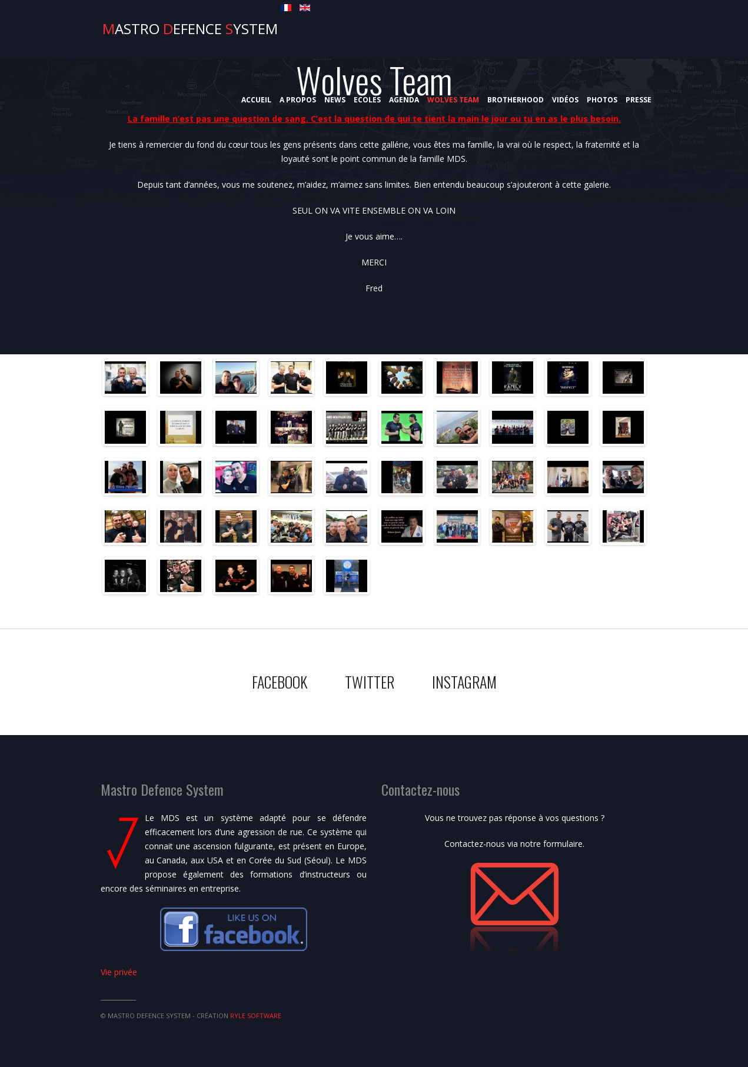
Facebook (279, 681)
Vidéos (565, 100)
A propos (298, 100)
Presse (638, 100)
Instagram (464, 681)
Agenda (404, 100)
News (334, 100)
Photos (602, 100)
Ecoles (367, 100)
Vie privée (119, 972)
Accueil (256, 100)
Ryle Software (255, 1015)
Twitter (369, 681)
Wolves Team (453, 100)
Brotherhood (515, 100)
